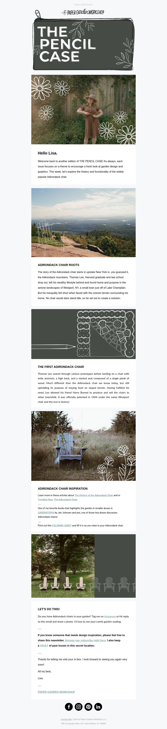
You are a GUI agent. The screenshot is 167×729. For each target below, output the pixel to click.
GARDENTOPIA (46, 512)
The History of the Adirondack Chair (94, 495)
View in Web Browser (83, 4)
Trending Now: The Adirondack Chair (57, 499)
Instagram (110, 616)
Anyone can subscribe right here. (85, 640)
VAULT (44, 645)
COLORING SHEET (62, 525)
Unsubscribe (66, 719)
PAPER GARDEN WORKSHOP (56, 692)
